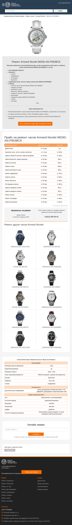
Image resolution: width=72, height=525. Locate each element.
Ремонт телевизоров (7, 492)
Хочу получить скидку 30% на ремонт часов (35, 123)
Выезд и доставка (43, 483)
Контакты (4, 506)
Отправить (36, 434)
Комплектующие (42, 489)
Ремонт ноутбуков (7, 501)
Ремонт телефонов (7, 481)
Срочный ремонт (42, 486)
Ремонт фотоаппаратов (8, 489)
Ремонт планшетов (7, 483)
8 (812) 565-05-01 (51, 217)
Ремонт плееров (6, 495)
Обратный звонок (31, 472)
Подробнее (9, 450)
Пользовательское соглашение (11, 473)
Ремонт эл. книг (6, 486)
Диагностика (41, 481)
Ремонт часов (5, 498)
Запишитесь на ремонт (21, 210)
